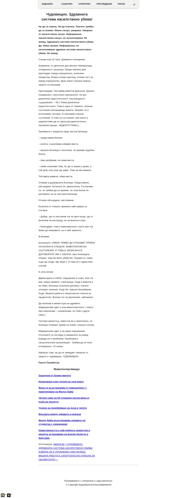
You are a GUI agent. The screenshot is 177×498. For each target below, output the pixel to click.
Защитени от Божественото (55, 375)
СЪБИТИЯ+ (67, 4)
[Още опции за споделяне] (10, 495)
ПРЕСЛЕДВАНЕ (104, 4)
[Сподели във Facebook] (3, 495)
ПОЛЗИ (121, 4)
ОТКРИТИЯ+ (85, 4)
